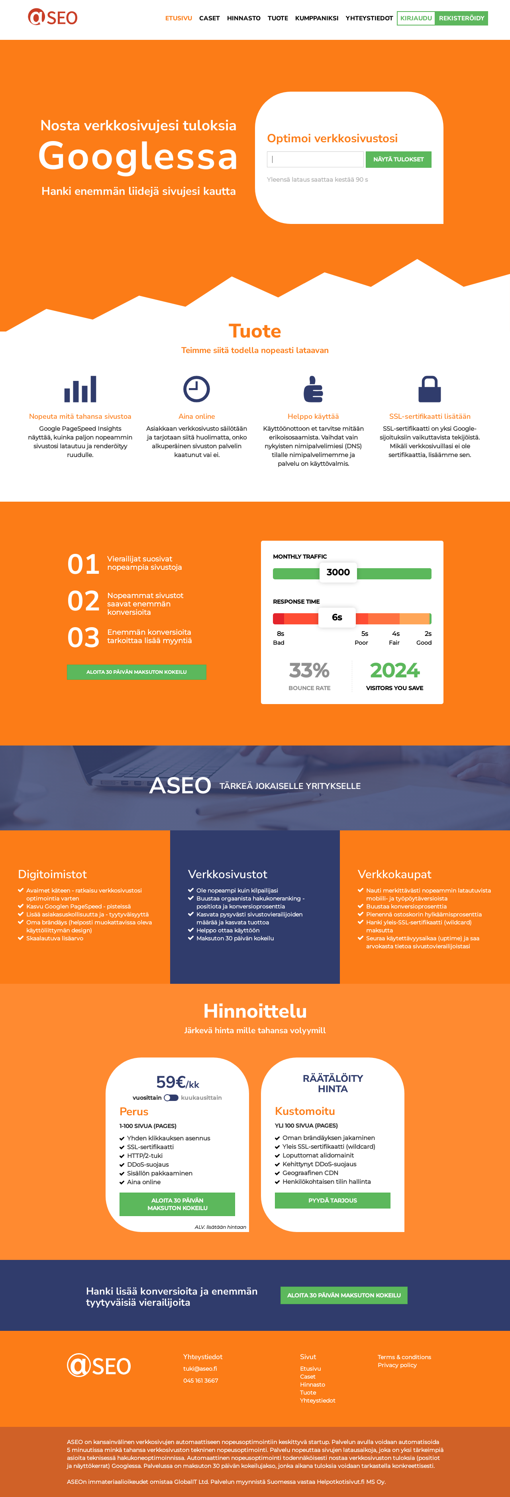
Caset (308, 1376)
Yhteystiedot (317, 1400)
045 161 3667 (200, 1380)
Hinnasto (312, 1384)
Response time (296, 601)
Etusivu (310, 1368)
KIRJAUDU (416, 18)
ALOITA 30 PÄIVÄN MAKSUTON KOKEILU (136, 672)
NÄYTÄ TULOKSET (398, 159)
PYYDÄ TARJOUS (332, 1200)
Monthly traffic (300, 556)
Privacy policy (397, 1365)
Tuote (308, 1392)
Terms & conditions (404, 1357)
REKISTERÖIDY (461, 18)
